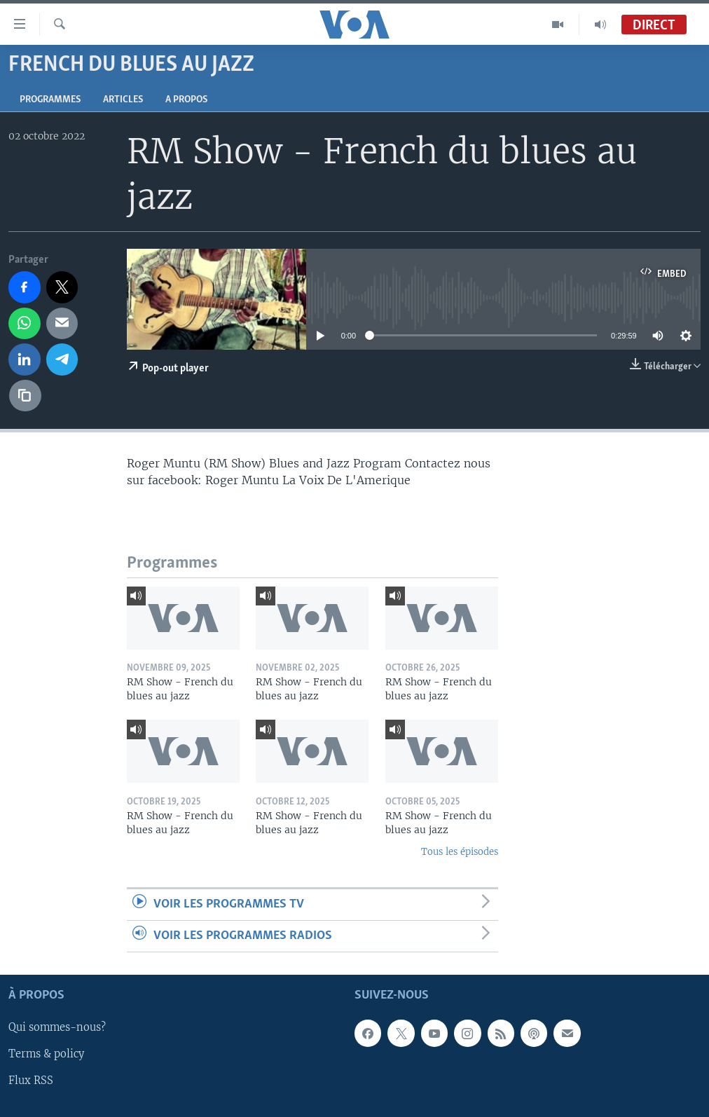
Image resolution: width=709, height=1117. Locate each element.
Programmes (50, 100)
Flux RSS (30, 1081)
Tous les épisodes (459, 852)
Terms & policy (46, 1054)
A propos (186, 100)
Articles (123, 100)
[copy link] (25, 396)
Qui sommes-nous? (57, 1028)
